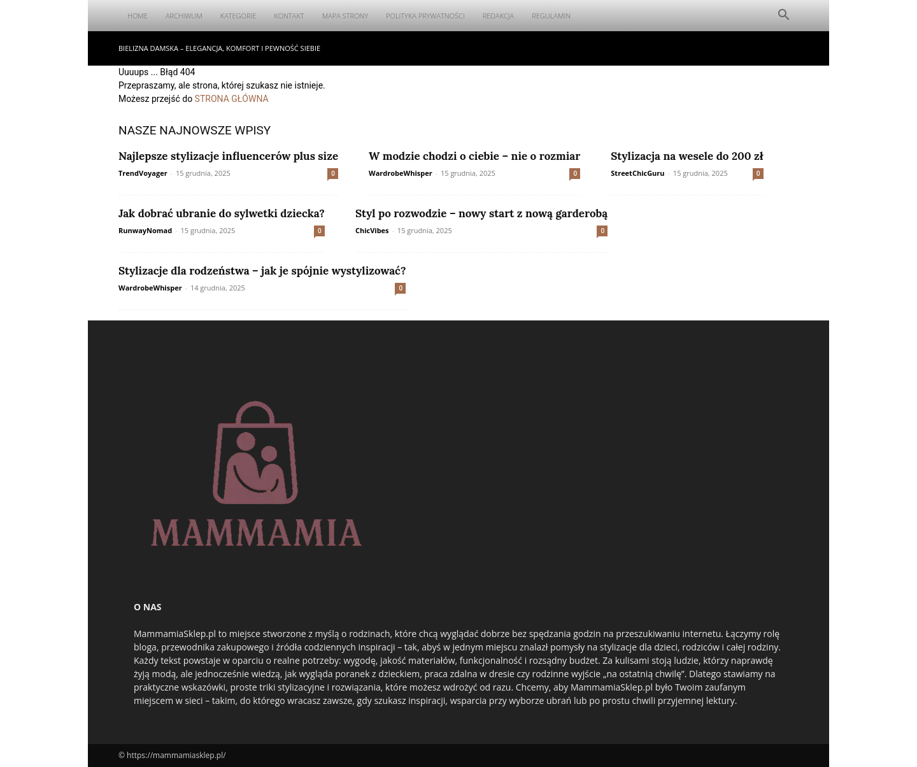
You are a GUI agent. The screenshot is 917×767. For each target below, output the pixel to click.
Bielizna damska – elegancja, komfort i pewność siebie (219, 48)
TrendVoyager (142, 173)
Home (137, 15)
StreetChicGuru (637, 173)
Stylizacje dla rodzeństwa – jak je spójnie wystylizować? (262, 271)
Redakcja (499, 15)
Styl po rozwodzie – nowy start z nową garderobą (481, 213)
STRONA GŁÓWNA (232, 99)
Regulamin (551, 15)
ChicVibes (372, 230)
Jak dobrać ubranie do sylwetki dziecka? (221, 213)
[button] (783, 16)
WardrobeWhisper (400, 173)
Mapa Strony (345, 15)
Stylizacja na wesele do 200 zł (687, 156)
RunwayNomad (145, 230)
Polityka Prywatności (425, 15)
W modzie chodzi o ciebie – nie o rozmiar (474, 156)
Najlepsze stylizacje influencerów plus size (228, 156)
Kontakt (289, 15)
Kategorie (238, 15)
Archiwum (184, 15)
